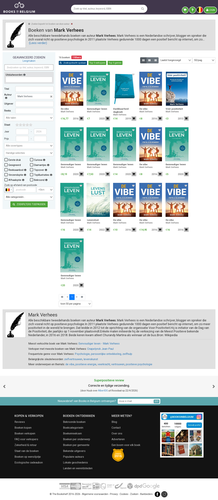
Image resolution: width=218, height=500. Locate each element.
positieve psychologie (139, 364)
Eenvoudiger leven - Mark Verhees (99, 343)
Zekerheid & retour (25, 445)
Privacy (114, 494)
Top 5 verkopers (97, 63)
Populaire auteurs (73, 456)
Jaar (6, 131)
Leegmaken (29, 60)
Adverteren (118, 439)
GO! (156, 401)
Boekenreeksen (72, 433)
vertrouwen (117, 364)
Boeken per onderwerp (76, 439)
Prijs (6, 138)
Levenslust (93, 220)
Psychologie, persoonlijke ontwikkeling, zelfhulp (103, 354)
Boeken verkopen (24, 433)
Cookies (124, 494)
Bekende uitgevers (74, 451)
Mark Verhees (67, 111)
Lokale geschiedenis (75, 462)
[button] (4, 386)
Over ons (117, 433)
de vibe (69, 364)
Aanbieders (146, 494)
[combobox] (29, 118)
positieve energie (85, 364)
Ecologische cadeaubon (28, 462)
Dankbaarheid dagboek (121, 110)
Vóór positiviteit (174, 109)
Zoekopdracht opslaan (73, 63)
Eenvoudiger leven (97, 109)
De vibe (65, 109)
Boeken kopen (23, 427)
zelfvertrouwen (73, 359)
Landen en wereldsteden (77, 468)
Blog (114, 422)
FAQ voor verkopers (26, 439)
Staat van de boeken (26, 451)
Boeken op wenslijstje (27, 456)
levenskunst (90, 359)
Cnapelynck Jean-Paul (100, 348)
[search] (142, 8)
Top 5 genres (115, 63)
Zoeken (134, 494)
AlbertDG (103, 390)
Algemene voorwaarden (95, 494)
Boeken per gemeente (76, 445)
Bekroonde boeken (74, 422)
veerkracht (104, 364)
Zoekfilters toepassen (29, 204)
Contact (116, 427)
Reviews (19, 422)
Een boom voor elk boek (126, 445)
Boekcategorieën (73, 427)
